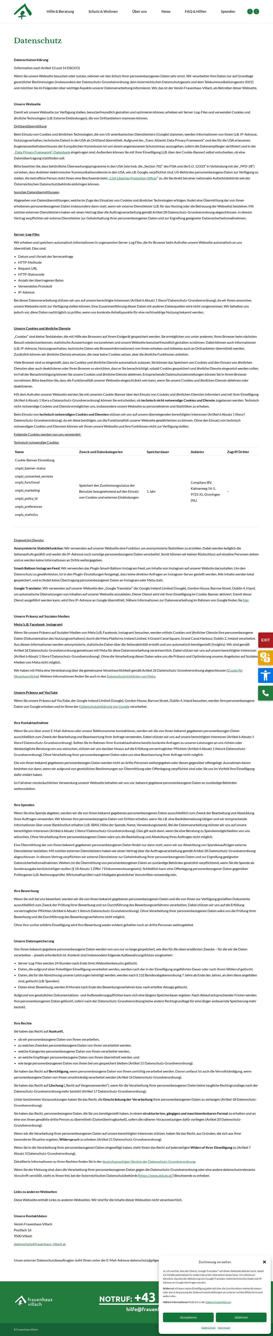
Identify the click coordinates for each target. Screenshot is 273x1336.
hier (245, 600)
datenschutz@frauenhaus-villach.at (40, 1244)
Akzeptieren (188, 1317)
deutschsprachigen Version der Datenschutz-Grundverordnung (148, 1161)
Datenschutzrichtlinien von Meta (131, 676)
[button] (265, 675)
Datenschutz (208, 1327)
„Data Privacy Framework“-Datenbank (42, 152)
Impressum (224, 1327)
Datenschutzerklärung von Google (104, 706)
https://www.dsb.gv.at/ (156, 1175)
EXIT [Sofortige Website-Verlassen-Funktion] (265, 640)
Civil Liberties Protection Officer (133, 178)
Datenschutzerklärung (218, 1302)
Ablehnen (241, 1317)
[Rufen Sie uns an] (265, 693)
